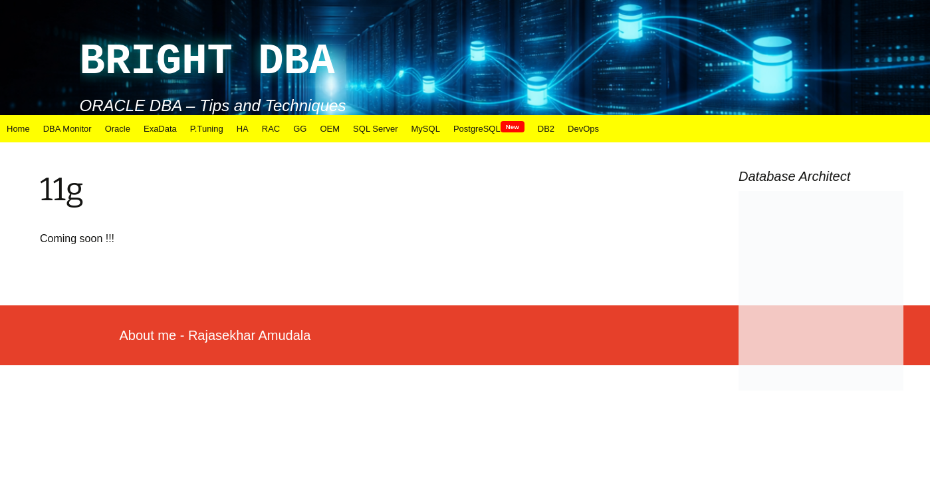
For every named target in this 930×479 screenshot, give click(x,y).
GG (299, 129)
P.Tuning (206, 129)
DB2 (546, 129)
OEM (330, 129)
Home (18, 129)
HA (243, 129)
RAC (271, 129)
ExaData (160, 129)
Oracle (117, 129)
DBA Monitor (67, 129)
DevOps (583, 129)
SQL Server (375, 129)
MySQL (425, 129)
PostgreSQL (488, 128)
